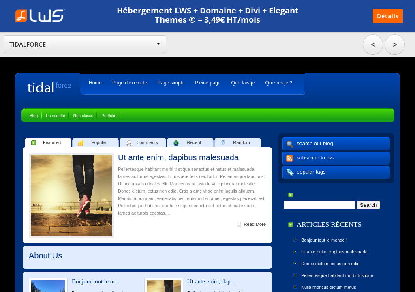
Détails (388, 16)
